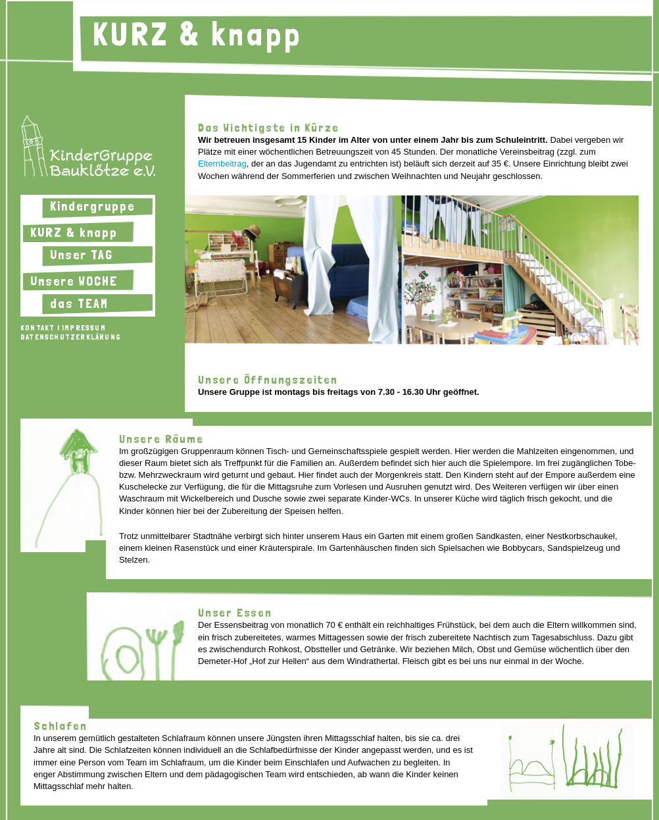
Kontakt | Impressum (63, 327)
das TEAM (79, 303)
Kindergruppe (92, 206)
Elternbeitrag (222, 163)
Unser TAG (81, 255)
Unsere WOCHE (74, 281)
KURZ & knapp (74, 232)
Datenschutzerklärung (70, 337)
